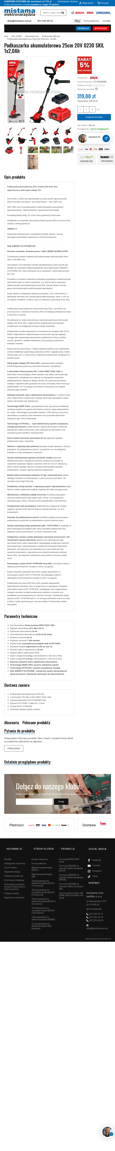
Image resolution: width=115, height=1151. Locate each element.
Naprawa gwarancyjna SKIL (42, 870)
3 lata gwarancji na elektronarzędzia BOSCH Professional (43, 878)
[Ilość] (85, 109)
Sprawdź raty (86, 161)
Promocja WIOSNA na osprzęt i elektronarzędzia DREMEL (71, 872)
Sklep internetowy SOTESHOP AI (98, 933)
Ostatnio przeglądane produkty (27, 762)
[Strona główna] (19, 12)
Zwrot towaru (10, 862)
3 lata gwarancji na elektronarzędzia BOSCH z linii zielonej (44, 896)
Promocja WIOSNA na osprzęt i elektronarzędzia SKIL (71, 881)
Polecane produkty (36, 723)
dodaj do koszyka (94, 117)
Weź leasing (107, 161)
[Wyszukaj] (62, 13)
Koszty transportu (40, 854)
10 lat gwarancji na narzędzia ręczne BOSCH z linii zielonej (43, 905)
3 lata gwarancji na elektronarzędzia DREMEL (43, 913)
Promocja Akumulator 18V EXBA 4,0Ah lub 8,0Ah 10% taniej (71, 890)
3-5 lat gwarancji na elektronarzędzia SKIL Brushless (42, 921)
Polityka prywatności (13, 871)
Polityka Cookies (11, 888)
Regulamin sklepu (12, 867)
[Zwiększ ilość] (79, 109)
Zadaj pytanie (13, 748)
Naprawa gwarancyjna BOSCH (42, 863)
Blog (77, 21)
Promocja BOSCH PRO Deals (69, 855)
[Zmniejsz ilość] (90, 109)
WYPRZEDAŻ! (101, 28)
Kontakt (106, 21)
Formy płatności (91, 21)
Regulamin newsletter (14, 892)
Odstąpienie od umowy (14, 858)
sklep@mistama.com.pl (19, 21)
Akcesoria (11, 723)
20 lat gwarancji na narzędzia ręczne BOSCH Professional (43, 887)
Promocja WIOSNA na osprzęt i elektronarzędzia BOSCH (71, 863)
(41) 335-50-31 (45, 21)
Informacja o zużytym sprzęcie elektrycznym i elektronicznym (15, 881)
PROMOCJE (83, 28)
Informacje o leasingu (14, 875)
